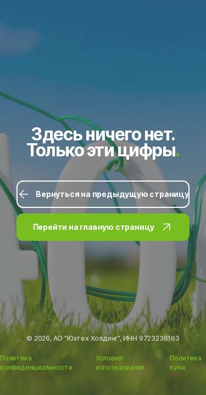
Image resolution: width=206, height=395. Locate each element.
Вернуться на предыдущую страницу (103, 194)
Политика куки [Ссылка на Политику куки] (185, 362)
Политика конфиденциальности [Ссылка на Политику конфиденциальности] (36, 362)
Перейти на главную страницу (103, 227)
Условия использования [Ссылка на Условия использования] (120, 362)
